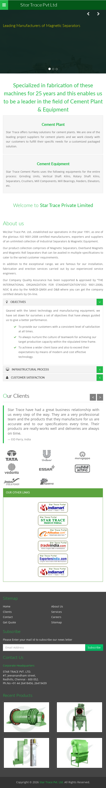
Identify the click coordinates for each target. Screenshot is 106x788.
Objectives (16, 302)
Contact (8, 617)
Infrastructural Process (27, 369)
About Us (57, 606)
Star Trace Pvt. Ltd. (52, 782)
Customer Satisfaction (25, 377)
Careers (56, 617)
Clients (7, 612)
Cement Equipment (53, 164)
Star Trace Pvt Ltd (38, 5)
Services (56, 612)
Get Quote (9, 622)
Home (6, 606)
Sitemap (56, 622)
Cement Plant (53, 124)
